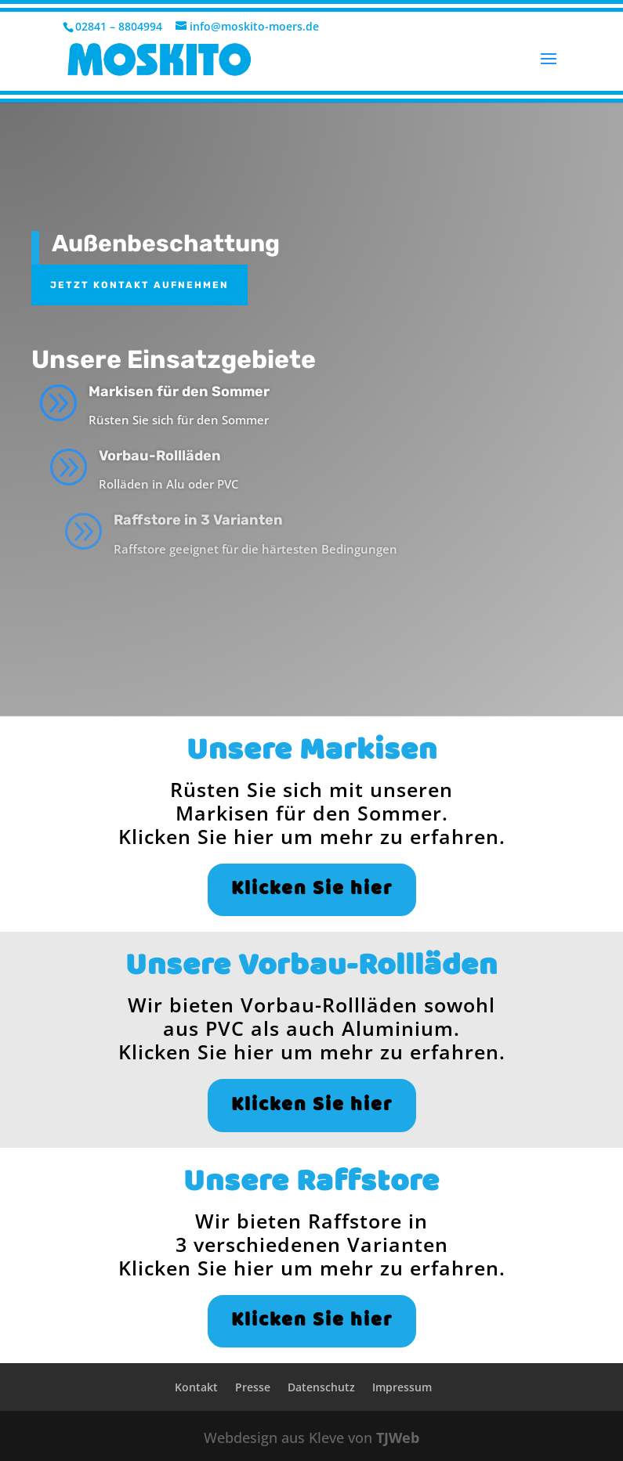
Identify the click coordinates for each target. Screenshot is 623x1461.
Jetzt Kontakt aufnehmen (139, 285)
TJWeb (397, 1437)
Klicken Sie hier (312, 889)
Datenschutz (321, 1387)
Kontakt (196, 1387)
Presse (252, 1387)
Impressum (402, 1387)
